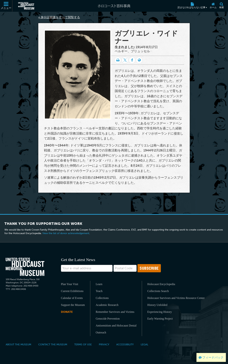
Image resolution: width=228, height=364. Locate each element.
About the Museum (18, 344)
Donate (67, 312)
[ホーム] (213, 6)
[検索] (221, 6)
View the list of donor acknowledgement (65, 233)
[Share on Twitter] (125, 60)
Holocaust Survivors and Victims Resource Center (176, 297)
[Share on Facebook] (132, 60)
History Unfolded (157, 304)
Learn (99, 284)
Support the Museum (73, 304)
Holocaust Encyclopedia (161, 284)
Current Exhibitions (72, 291)
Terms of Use (83, 344)
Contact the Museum (52, 344)
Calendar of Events (72, 297)
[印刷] (118, 60)
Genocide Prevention (108, 318)
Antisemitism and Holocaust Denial (116, 325)
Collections (102, 297)
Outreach (101, 332)
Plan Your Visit (69, 284)
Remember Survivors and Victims (115, 311)
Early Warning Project (160, 318)
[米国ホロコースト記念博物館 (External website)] (26, 6)
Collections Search (158, 291)
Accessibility (125, 344)
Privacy (104, 344)
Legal (144, 344)
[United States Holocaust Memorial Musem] (25, 267)
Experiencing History (159, 311)
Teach (99, 291)
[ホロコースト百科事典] (114, 6)
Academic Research (107, 304)
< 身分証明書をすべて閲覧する (59, 17)
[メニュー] (6, 6)
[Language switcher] (139, 60)
